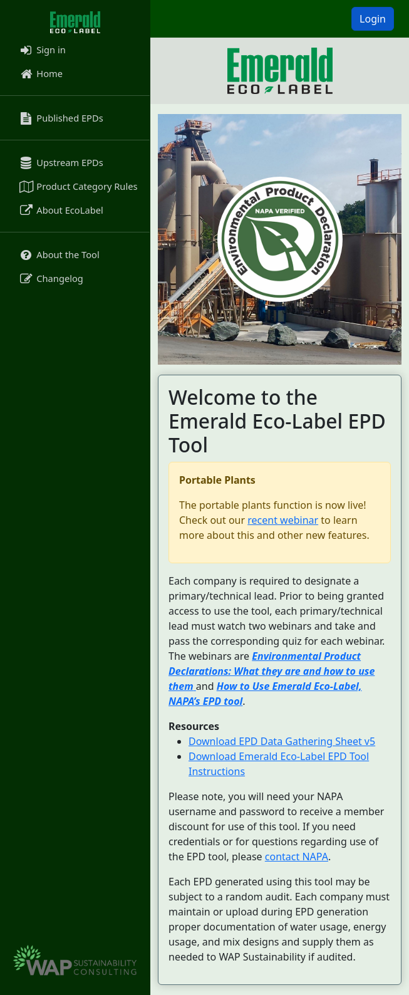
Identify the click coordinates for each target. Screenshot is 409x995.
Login (373, 19)
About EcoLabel (60, 210)
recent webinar (282, 520)
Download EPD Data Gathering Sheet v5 (282, 741)
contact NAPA (296, 856)
